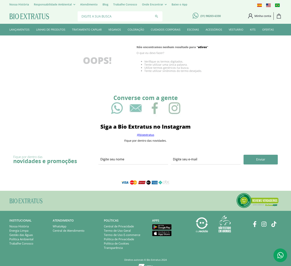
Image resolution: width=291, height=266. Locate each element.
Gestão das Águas (21, 235)
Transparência (113, 248)
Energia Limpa (18, 230)
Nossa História (19, 226)
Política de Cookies (116, 243)
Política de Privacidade (119, 239)
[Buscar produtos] (157, 16)
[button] (54, 4)
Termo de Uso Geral (117, 230)
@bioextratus (145, 135)
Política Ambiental (21, 239)
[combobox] (120, 16)
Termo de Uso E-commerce (122, 235)
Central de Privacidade (119, 226)
